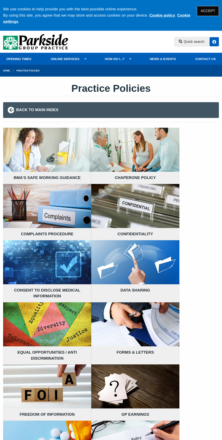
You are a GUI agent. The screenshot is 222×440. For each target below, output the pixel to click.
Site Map (195, 408)
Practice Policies (28, 70)
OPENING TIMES (18, 59)
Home (6, 70)
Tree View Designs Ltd (39, 423)
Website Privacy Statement (143, 408)
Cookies (177, 408)
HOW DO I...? (115, 59)
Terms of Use (40, 408)
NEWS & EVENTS (163, 59)
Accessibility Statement (97, 408)
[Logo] (35, 42)
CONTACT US (205, 59)
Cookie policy (162, 15)
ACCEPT (208, 11)
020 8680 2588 (36, 376)
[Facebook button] (214, 42)
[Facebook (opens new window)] (7, 423)
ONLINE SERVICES (65, 59)
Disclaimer (64, 408)
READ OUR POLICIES (80, 375)
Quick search (191, 42)
